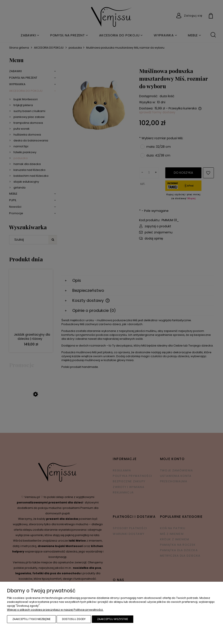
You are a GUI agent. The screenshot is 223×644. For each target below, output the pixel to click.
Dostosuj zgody (74, 619)
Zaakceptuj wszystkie (112, 619)
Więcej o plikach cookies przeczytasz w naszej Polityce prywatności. (55, 610)
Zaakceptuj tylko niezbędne (31, 619)
